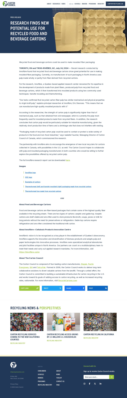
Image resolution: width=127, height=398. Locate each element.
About (49, 4)
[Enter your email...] (96, 377)
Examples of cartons (32, 182)
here (68, 160)
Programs (92, 4)
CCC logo (28, 177)
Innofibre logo (30, 172)
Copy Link (30, 288)
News (63, 4)
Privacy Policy (14, 384)
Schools (77, 4)
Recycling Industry (45, 385)
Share (75, 288)
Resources (56, 4)
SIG (31, 267)
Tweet (52, 288)
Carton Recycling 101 (115, 4)
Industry (101, 4)
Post (98, 288)
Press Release (15, 17)
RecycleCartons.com (67, 280)
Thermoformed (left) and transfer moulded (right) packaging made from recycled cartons (58, 186)
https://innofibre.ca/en (29, 252)
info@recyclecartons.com (17, 372)
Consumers (42, 371)
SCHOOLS (41, 374)
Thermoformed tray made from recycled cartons (43, 191)
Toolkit (59, 378)
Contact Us (60, 381)
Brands (84, 4)
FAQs (58, 385)
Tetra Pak (41, 267)
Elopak (84, 264)
